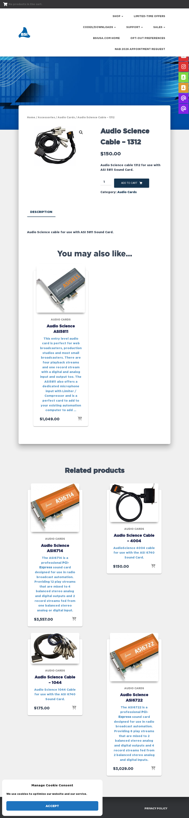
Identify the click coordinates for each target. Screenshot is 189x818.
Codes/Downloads (99, 27)
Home (31, 117)
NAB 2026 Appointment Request (140, 49)
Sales (159, 27)
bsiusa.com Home (106, 38)
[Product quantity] (105, 182)
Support (134, 27)
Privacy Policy (155, 808)
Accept (52, 806)
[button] (81, 132)
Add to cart (129, 183)
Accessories (46, 117)
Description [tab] (41, 211)
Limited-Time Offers (149, 16)
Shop (118, 16)
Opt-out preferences (147, 38)
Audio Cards (66, 117)
